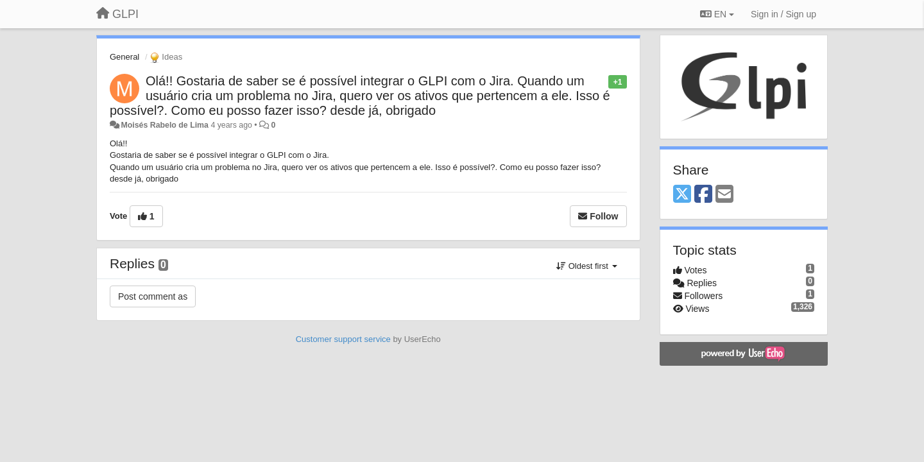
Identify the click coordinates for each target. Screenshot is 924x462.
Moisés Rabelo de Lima (165, 125)
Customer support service (343, 339)
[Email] (724, 195)
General (124, 57)
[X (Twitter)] (682, 195)
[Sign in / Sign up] (783, 14)
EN (717, 14)
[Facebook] (703, 195)
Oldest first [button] (586, 266)
